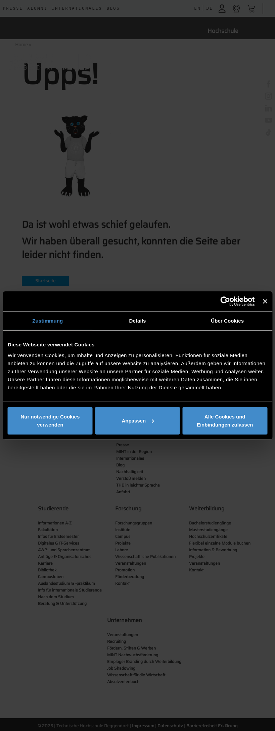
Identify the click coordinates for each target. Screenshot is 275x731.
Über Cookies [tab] (227, 321)
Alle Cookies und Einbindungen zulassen (225, 420)
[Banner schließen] (265, 301)
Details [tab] (137, 321)
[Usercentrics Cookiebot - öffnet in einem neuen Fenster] (225, 301)
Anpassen (138, 420)
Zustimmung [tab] (47, 321)
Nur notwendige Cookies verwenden (50, 420)
